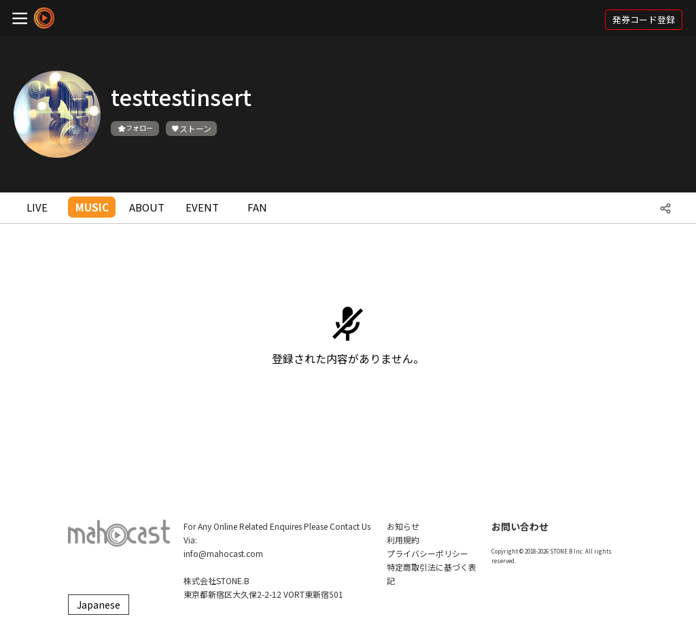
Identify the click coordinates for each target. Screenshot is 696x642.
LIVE (37, 207)
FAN (257, 207)
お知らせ (403, 526)
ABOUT (146, 207)
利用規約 (403, 539)
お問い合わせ (520, 526)
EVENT (202, 207)
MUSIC (92, 207)
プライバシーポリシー (427, 553)
